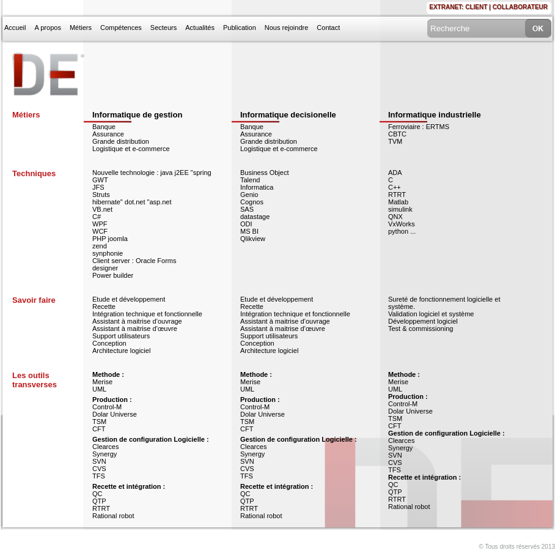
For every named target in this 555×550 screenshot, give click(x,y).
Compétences (121, 27)
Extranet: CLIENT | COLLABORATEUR (488, 7)
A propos (47, 27)
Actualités (200, 27)
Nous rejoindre (287, 27)
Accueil (15, 27)
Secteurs (163, 27)
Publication (239, 27)
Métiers (81, 27)
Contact (328, 27)
